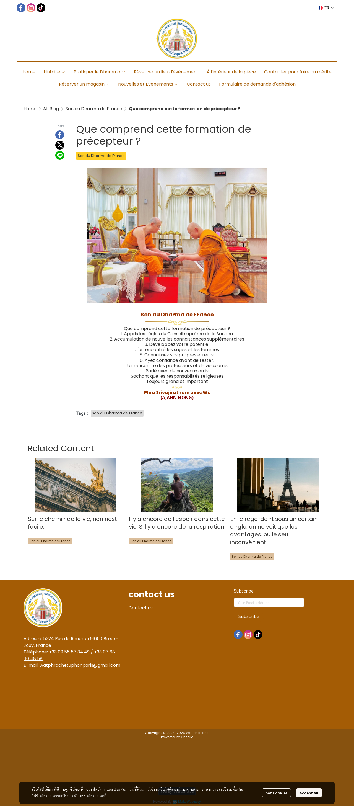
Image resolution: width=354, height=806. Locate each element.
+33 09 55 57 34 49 (69, 652)
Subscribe (248, 616)
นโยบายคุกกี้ (96, 795)
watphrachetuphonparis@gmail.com (80, 665)
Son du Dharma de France (94, 108)
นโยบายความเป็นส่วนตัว (59, 795)
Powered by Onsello (177, 737)
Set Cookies (276, 792)
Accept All (309, 792)
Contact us (141, 608)
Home (30, 108)
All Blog (51, 108)
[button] (326, 8)
